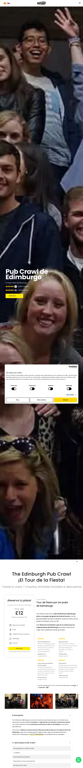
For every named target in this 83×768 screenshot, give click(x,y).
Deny (17, 400)
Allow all (65, 400)
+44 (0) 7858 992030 (36, 734)
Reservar (15, 296)
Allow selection (41, 400)
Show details (70, 394)
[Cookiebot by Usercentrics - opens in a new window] (70, 367)
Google (74, 685)
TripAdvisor (42, 687)
